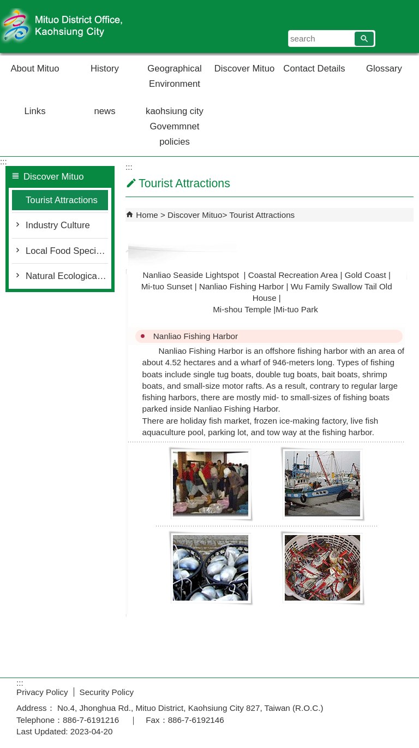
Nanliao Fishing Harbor (241, 286)
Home (147, 214)
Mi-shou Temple (242, 309)
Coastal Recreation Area (293, 275)
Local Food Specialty (67, 251)
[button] (364, 39)
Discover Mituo (244, 68)
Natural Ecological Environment (67, 276)
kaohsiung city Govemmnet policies (174, 126)
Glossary (384, 68)
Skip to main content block (5, 5)
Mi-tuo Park (297, 309)
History (105, 68)
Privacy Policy (42, 692)
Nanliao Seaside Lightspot (192, 275)
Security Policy (107, 692)
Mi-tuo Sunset (167, 286)
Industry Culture (58, 225)
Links (35, 111)
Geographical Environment (174, 76)
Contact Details (314, 68)
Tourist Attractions (62, 200)
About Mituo (34, 68)
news (105, 111)
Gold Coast (365, 275)
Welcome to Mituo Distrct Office (92, 26)
